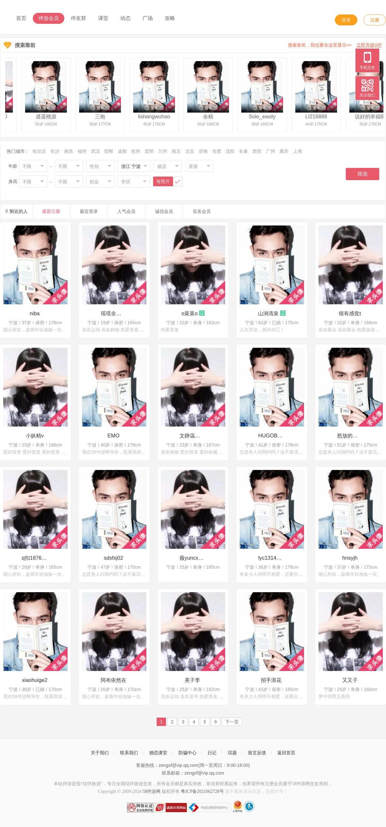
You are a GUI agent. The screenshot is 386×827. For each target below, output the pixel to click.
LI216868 (317, 116)
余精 (209, 116)
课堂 (103, 18)
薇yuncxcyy (192, 558)
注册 (374, 20)
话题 (232, 752)
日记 (211, 752)
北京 (189, 151)
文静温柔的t (192, 435)
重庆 (284, 151)
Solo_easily (263, 116)
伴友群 (78, 18)
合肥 (216, 151)
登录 (346, 20)
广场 (147, 18)
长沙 (55, 151)
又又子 (350, 680)
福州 (82, 151)
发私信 (47, 107)
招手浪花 (271, 680)
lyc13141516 (271, 558)
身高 (12, 181)
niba (35, 313)
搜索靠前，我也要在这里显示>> (336, 45)
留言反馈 (257, 752)
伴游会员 (48, 18)
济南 (203, 151)
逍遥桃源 (47, 116)
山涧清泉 (268, 313)
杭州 (135, 151)
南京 (176, 151)
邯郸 (108, 151)
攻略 (170, 18)
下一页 (232, 721)
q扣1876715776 (35, 558)
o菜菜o (189, 313)
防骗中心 (188, 752)
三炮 (101, 116)
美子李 (192, 680)
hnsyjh (349, 558)
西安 (257, 151)
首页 (21, 18)
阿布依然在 (113, 680)
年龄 (12, 166)
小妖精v (35, 435)
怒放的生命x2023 (350, 435)
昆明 (149, 151)
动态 (125, 18)
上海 (297, 151)
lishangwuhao (155, 116)
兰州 (162, 151)
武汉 (95, 151)
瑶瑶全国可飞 (113, 313)
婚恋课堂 (158, 752)
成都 (122, 151)
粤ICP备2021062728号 (202, 791)
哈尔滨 (39, 151)
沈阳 (229, 151)
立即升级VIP (369, 45)
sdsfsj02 (113, 558)
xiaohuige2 (34, 680)
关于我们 (100, 752)
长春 (243, 151)
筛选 (362, 174)
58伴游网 (151, 791)
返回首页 (286, 752)
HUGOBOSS (271, 435)
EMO (113, 435)
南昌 (68, 151)
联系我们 (129, 752)
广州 (270, 151)
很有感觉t (350, 313)
